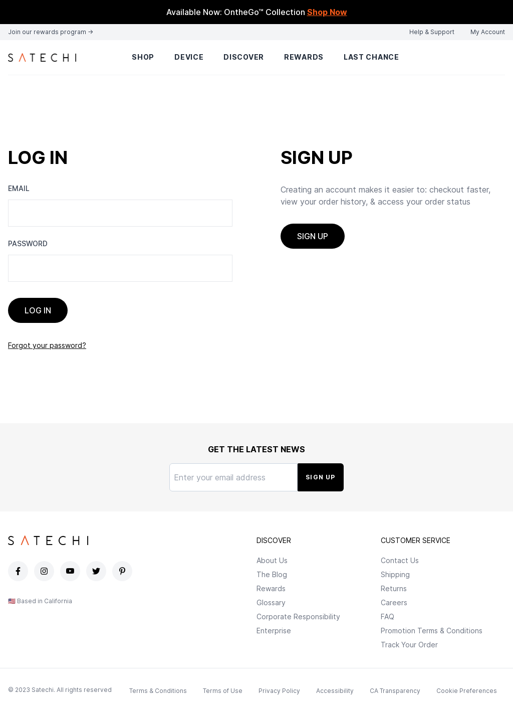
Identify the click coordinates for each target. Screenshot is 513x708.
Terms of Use (222, 690)
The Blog (271, 574)
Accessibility (335, 690)
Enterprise (273, 630)
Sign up (312, 236)
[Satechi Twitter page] (97, 571)
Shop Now (327, 12)
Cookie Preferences (466, 690)
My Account (487, 32)
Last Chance (371, 57)
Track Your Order (409, 644)
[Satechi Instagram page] (45, 571)
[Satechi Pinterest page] (123, 571)
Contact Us (400, 560)
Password (28, 243)
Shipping (395, 574)
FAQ (387, 616)
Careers (394, 602)
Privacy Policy (279, 690)
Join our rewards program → (50, 32)
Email (19, 188)
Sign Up (320, 477)
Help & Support (431, 32)
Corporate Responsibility (298, 616)
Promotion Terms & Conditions (431, 630)
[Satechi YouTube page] (71, 571)
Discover (243, 57)
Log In (38, 310)
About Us (272, 560)
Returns (394, 588)
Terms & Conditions (158, 690)
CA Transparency (395, 690)
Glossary (271, 602)
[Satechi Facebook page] (19, 571)
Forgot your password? (47, 345)
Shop (143, 57)
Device (188, 57)
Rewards (304, 57)
